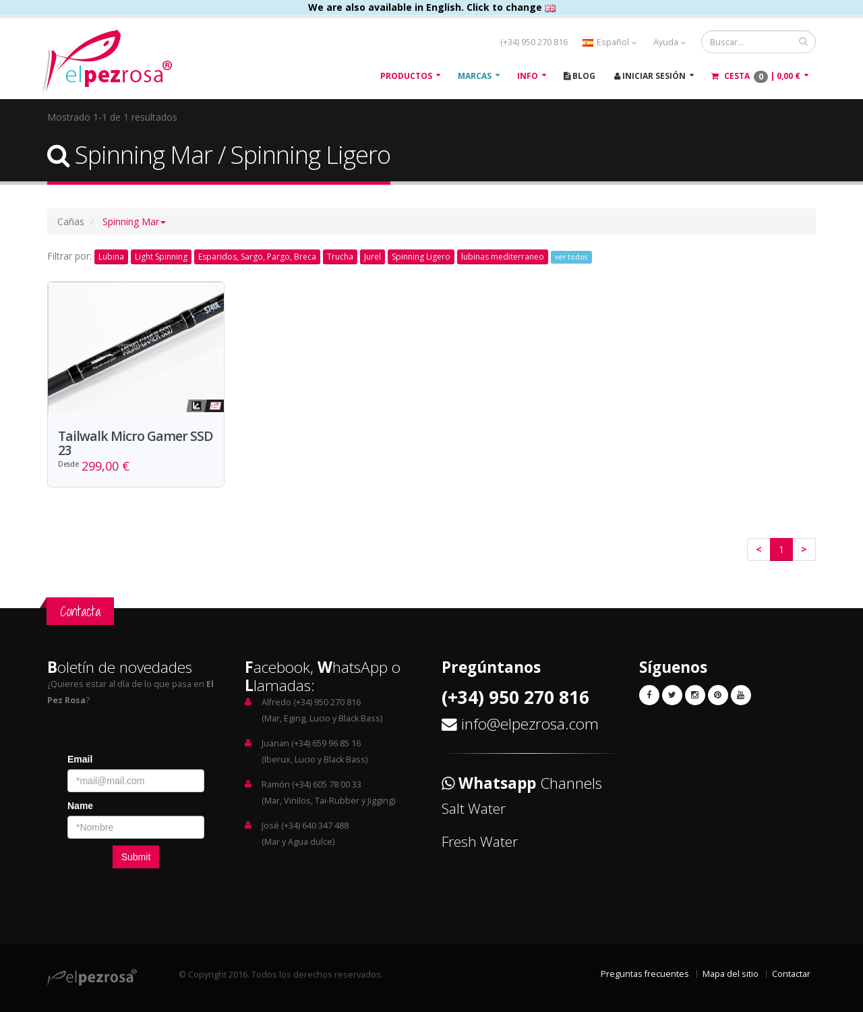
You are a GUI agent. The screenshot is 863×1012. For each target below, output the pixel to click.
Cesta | (755, 76)
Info (527, 76)
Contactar (791, 974)
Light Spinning (161, 256)
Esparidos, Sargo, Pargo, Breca (257, 256)
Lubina (111, 256)
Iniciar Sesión (650, 76)
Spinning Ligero (421, 256)
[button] (134, 221)
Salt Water (474, 808)
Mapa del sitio (730, 974)
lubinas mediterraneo (502, 256)
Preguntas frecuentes (645, 974)
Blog (579, 76)
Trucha (340, 256)
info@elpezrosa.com (530, 723)
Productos (406, 76)
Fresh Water (480, 841)
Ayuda (669, 42)
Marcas (475, 76)
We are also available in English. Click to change (432, 7)
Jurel (372, 256)
